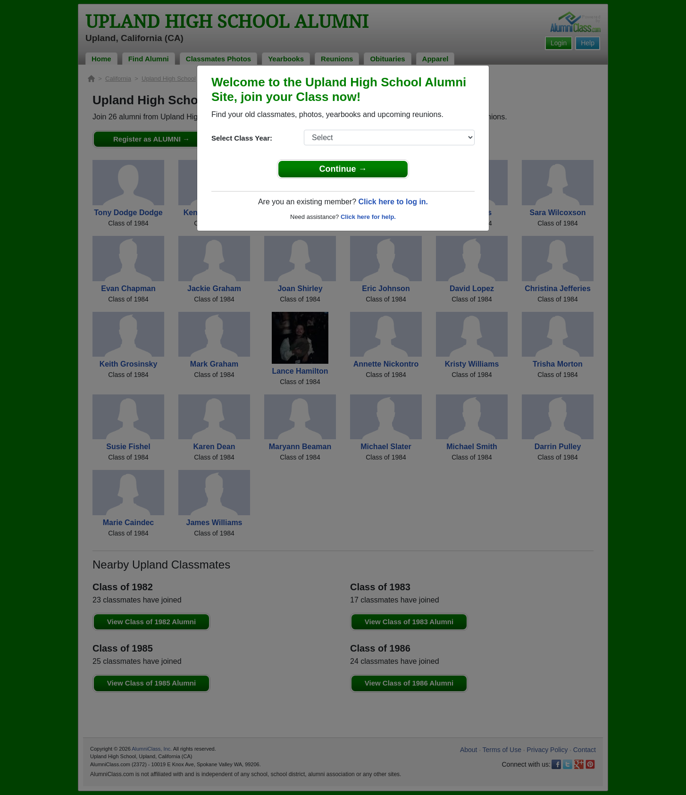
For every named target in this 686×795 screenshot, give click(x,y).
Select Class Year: (241, 138)
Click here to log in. (393, 202)
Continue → (343, 169)
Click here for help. (368, 216)
